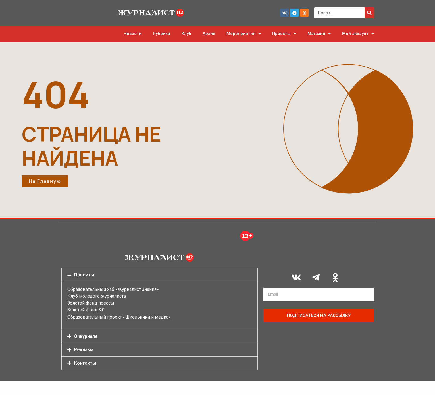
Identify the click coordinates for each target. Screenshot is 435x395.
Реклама (83, 349)
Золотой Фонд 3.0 (86, 310)
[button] (160, 275)
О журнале (86, 336)
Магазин (319, 34)
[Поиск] (369, 12)
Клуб (186, 33)
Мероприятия (243, 34)
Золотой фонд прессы (90, 303)
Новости (132, 33)
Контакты (85, 363)
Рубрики (161, 33)
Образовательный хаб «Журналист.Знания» (113, 289)
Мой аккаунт (358, 34)
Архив (209, 33)
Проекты (284, 34)
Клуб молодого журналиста (96, 296)
